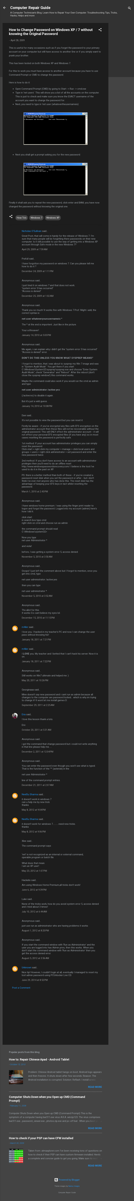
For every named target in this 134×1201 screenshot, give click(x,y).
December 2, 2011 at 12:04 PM (37, 751)
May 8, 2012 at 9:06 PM (34, 831)
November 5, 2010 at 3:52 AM (37, 595)
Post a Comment (21, 987)
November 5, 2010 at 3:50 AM (37, 556)
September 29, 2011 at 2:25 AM (38, 705)
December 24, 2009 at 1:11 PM (37, 271)
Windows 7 (36, 217)
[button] (100, 30)
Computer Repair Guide (30, 7)
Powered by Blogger (67, 1179)
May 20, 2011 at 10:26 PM (35, 680)
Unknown (26, 967)
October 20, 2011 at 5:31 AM (36, 729)
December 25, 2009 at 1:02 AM (37, 296)
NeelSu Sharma (30, 794)
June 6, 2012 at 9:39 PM (34, 889)
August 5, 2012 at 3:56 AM (35, 958)
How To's (21, 217)
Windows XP (52, 217)
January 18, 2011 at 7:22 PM (36, 661)
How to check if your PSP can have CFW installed (41, 1138)
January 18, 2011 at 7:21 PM (36, 639)
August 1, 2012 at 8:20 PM (35, 930)
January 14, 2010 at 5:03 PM (36, 335)
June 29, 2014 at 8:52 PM (35, 980)
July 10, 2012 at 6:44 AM (34, 911)
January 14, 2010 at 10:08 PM (37, 406)
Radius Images (74, 1186)
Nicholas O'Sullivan (31, 231)
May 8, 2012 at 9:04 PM (34, 809)
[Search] (129, 9)
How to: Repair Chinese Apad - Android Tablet (39, 1059)
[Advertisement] (121, 71)
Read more (95, 1087)
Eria (24, 714)
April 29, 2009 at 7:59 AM (34, 249)
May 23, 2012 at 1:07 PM (34, 870)
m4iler (25, 627)
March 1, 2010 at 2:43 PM (35, 491)
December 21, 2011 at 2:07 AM (37, 785)
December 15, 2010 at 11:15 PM (38, 617)
